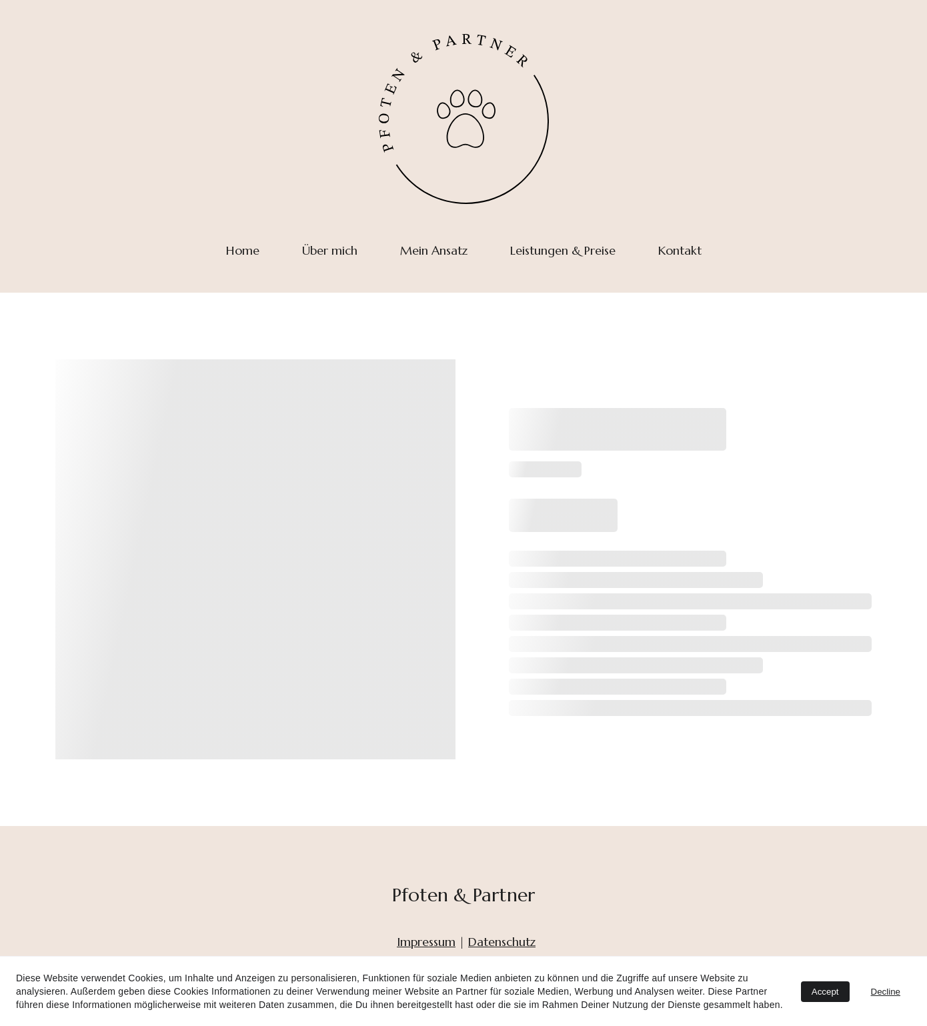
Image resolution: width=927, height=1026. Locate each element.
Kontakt (680, 250)
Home (242, 250)
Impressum (426, 941)
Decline (885, 992)
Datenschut (499, 941)
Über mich (329, 250)
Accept (825, 992)
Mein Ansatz (434, 250)
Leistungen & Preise (563, 250)
